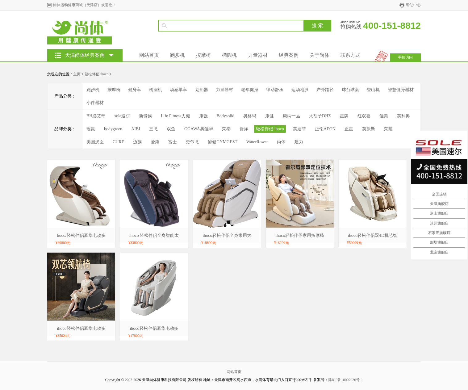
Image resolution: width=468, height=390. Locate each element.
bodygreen (113, 129)
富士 (172, 142)
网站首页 (149, 55)
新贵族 (145, 116)
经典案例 (289, 55)
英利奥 (403, 116)
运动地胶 (300, 89)
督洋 (244, 129)
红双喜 (363, 116)
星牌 (344, 116)
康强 (203, 116)
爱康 (155, 142)
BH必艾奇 (95, 116)
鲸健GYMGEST (222, 142)
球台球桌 (350, 89)
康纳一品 (291, 116)
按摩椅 (203, 55)
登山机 (373, 89)
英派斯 (368, 129)
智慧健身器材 (401, 89)
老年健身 (249, 89)
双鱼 (171, 129)
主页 (77, 74)
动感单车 (178, 89)
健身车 (134, 89)
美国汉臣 (95, 142)
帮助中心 (413, 5)
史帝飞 (192, 142)
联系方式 (350, 55)
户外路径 (325, 89)
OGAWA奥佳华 (198, 129)
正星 (349, 129)
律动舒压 (274, 89)
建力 (299, 142)
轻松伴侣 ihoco (97, 74)
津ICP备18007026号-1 (345, 380)
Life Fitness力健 (175, 116)
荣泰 (226, 129)
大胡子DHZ (320, 116)
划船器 (201, 89)
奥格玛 (249, 116)
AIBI (135, 129)
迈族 (137, 142)
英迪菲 (299, 129)
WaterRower (257, 142)
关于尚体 (319, 55)
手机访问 (405, 57)
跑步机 (177, 55)
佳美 (383, 116)
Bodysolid (226, 116)
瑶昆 (90, 129)
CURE (118, 142)
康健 (269, 116)
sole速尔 (122, 116)
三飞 (153, 129)
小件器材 (95, 102)
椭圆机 (229, 55)
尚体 (281, 142)
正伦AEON (325, 129)
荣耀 (388, 129)
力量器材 (258, 55)
